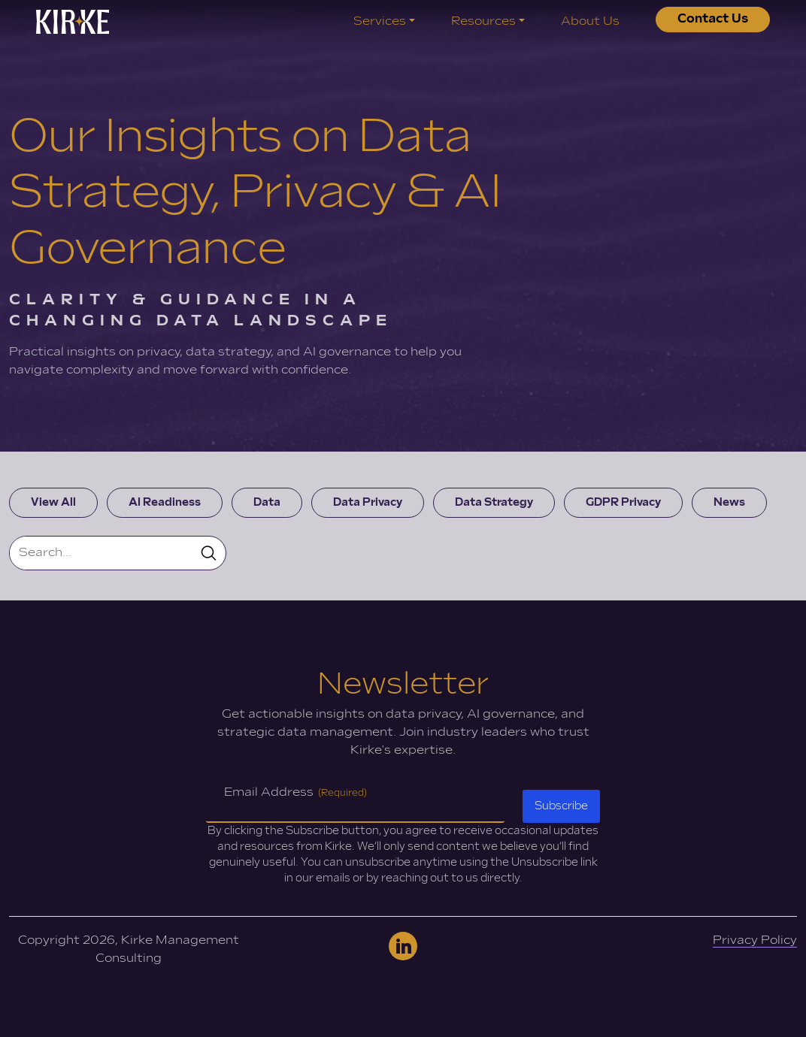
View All (53, 502)
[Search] (101, 553)
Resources (483, 21)
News (729, 502)
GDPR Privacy (623, 502)
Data (266, 502)
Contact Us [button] (712, 19)
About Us (590, 21)
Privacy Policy (755, 940)
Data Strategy (494, 502)
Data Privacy (367, 502)
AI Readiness (165, 502)
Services (379, 21)
